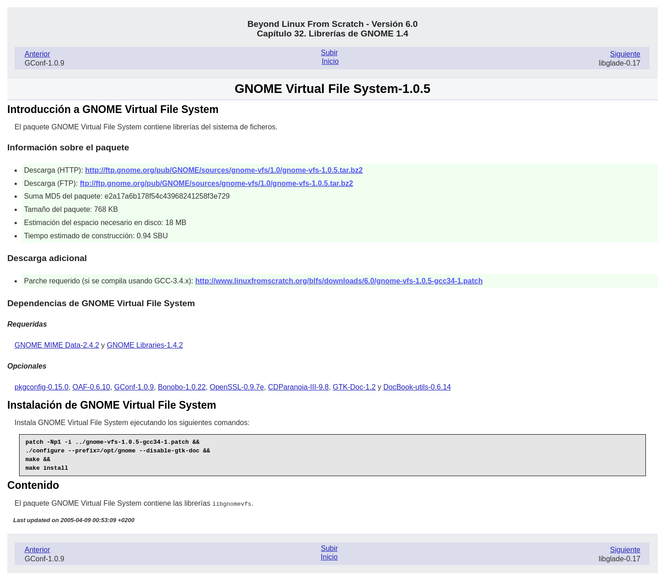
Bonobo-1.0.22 (182, 387)
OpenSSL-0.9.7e (237, 387)
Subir (329, 52)
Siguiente (625, 54)
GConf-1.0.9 (134, 387)
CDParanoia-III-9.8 (298, 387)
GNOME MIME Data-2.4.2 (57, 345)
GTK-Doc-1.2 (354, 387)
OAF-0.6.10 (91, 387)
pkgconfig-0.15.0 (41, 387)
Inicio (330, 61)
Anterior (37, 54)
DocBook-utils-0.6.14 (417, 387)
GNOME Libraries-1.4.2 (145, 345)
